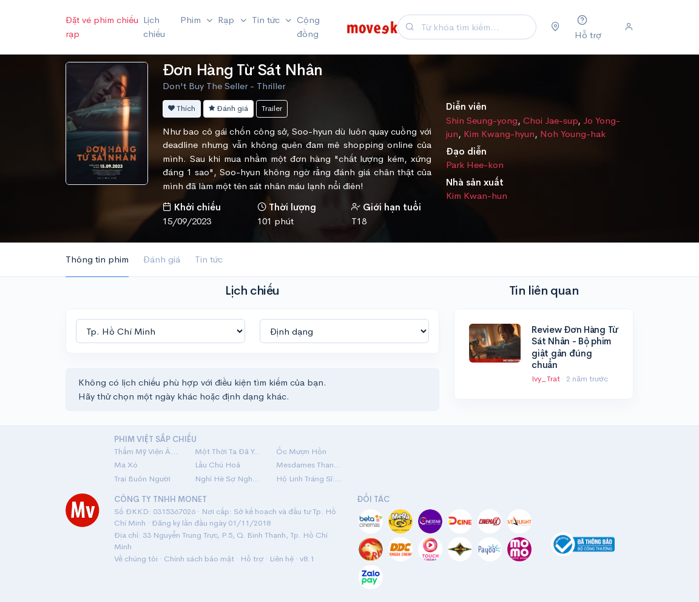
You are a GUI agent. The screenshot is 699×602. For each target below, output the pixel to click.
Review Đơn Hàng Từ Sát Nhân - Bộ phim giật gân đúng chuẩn (575, 347)
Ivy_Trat (547, 378)
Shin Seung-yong (482, 120)
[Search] (476, 27)
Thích (181, 108)
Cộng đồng (308, 26)
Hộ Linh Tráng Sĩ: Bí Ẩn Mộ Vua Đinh (309, 478)
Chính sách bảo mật (199, 559)
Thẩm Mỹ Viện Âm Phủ (147, 451)
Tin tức (209, 259)
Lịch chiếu (154, 26)
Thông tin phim (97, 259)
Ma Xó (126, 465)
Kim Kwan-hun (476, 195)
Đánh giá (228, 108)
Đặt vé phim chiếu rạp (102, 26)
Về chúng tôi (136, 559)
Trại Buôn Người (142, 478)
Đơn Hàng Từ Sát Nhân (243, 70)
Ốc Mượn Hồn (301, 451)
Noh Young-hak (573, 133)
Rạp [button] (227, 19)
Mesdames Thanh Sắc (309, 465)
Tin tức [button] (267, 19)
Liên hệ (281, 559)
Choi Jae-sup (550, 120)
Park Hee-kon (475, 164)
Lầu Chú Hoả (217, 465)
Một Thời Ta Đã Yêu (228, 451)
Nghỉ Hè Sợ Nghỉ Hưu (228, 478)
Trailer (272, 108)
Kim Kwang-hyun (499, 133)
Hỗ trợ (251, 559)
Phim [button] (191, 19)
